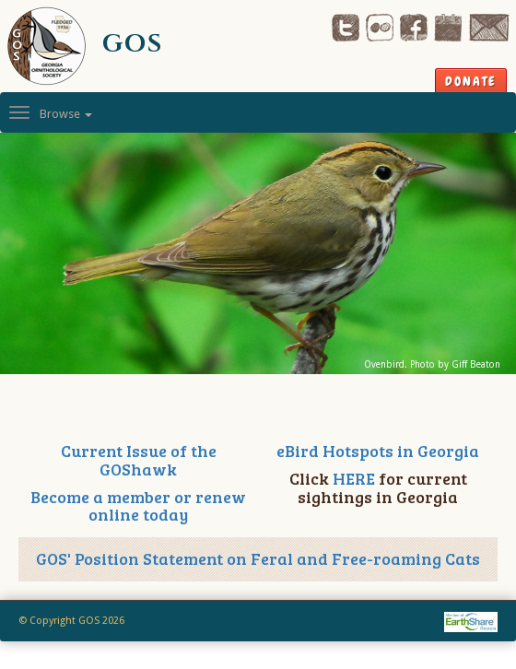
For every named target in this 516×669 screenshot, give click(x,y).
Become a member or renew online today (138, 506)
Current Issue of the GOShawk (139, 460)
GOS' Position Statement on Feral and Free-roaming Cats (258, 558)
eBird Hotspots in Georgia (377, 451)
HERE (354, 478)
